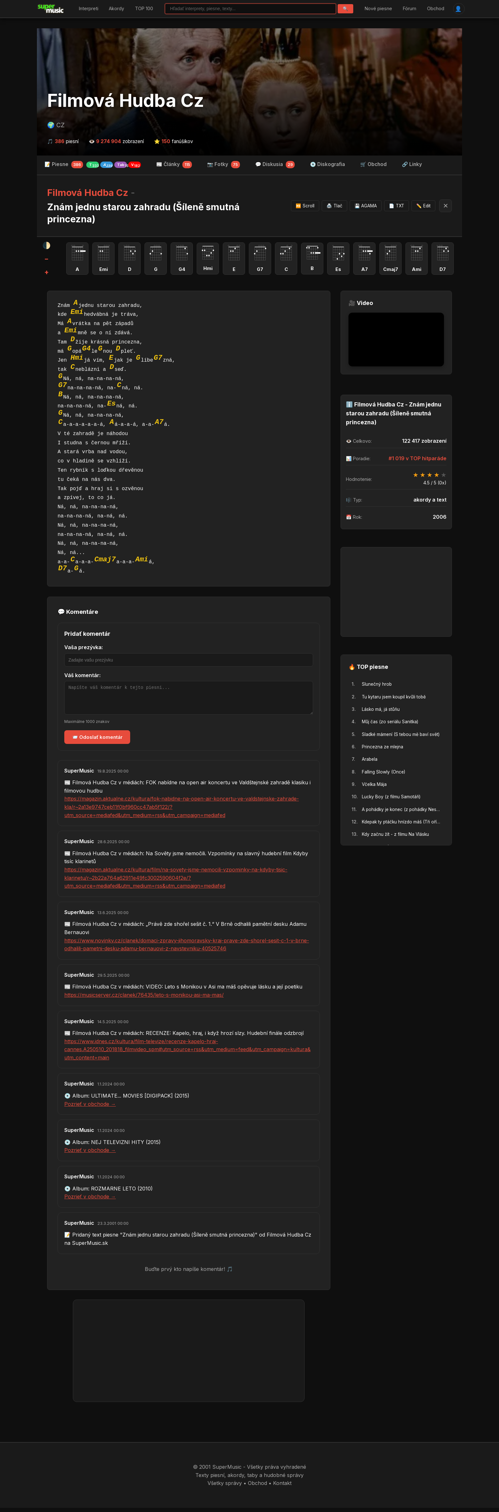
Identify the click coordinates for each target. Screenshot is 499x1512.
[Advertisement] (189, 1354)
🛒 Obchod (373, 164)
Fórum (409, 8)
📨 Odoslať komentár (97, 741)
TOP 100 (144, 8)
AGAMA (366, 205)
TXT (396, 205)
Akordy (116, 8)
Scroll (305, 205)
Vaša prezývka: (83, 646)
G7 (158, 357)
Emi (76, 311)
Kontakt (282, 1487)
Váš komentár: (82, 674)
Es (111, 403)
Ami (141, 559)
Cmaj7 (105, 559)
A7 (159, 421)
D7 (62, 568)
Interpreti (88, 8)
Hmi (76, 357)
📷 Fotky (223, 164)
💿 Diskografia (327, 164)
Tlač (334, 205)
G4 (86, 348)
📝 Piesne (93, 165)
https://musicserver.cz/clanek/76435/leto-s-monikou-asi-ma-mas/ (144, 999)
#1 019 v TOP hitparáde (417, 457)
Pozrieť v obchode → (90, 1108)
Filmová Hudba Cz (125, 101)
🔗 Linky (412, 164)
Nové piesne (378, 8)
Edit (423, 205)
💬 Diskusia (275, 164)
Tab (122, 165)
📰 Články (174, 164)
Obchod (435, 8)
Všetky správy (224, 1487)
